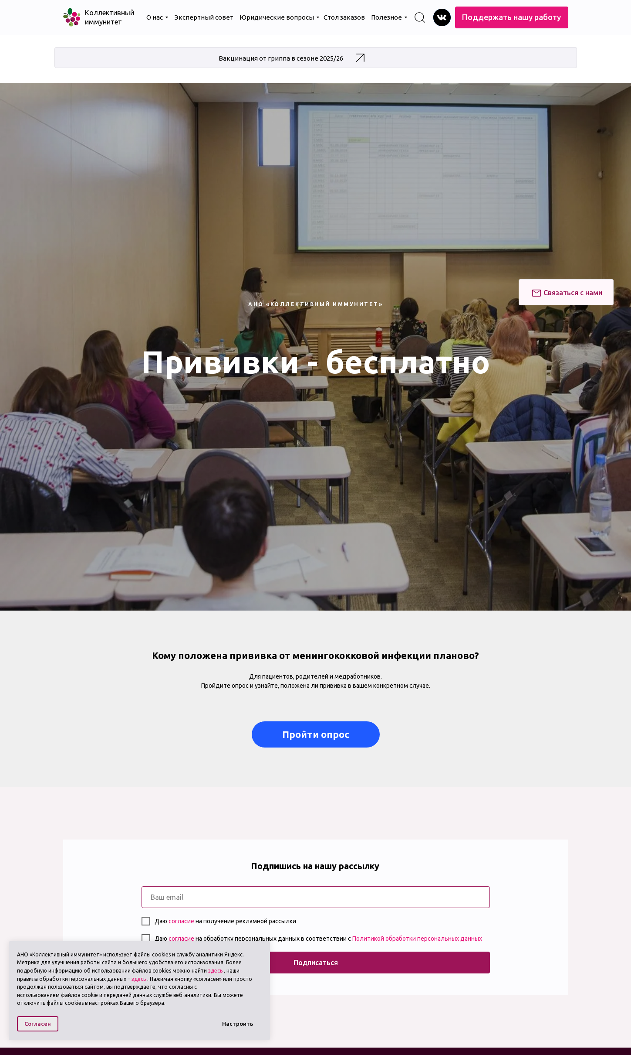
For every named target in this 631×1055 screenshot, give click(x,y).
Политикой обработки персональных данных (417, 938)
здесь (215, 970)
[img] (442, 17)
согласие (182, 921)
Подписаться (316, 962)
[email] (316, 897)
